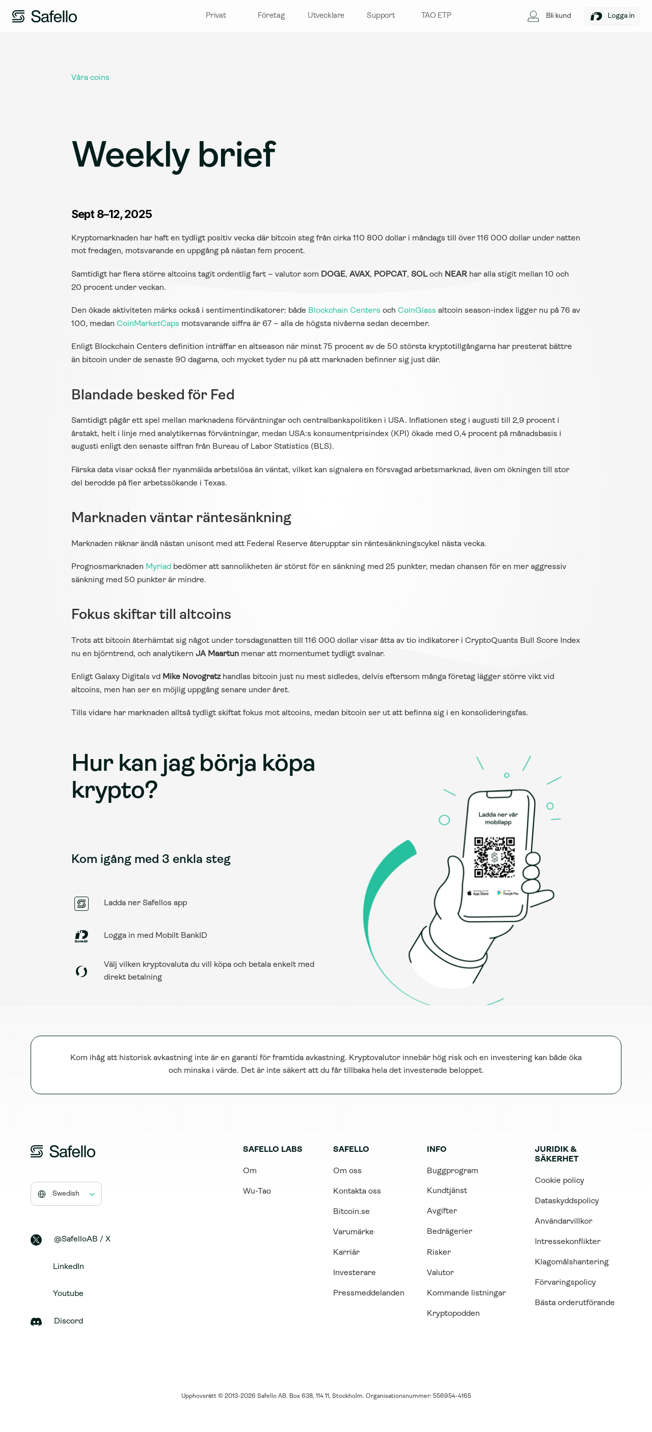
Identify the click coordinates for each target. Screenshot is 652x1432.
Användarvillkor (563, 1222)
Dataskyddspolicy (567, 1201)
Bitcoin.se (351, 1212)
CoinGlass (417, 311)
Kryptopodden (453, 1314)
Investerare (354, 1273)
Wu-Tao (257, 1191)
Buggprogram (452, 1171)
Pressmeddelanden (368, 1293)
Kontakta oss (357, 1191)
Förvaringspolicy (565, 1283)
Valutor (440, 1273)
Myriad (158, 567)
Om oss (347, 1171)
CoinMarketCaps (148, 324)
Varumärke (353, 1232)
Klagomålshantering (572, 1262)
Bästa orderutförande (575, 1303)
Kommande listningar (466, 1293)
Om (250, 1171)
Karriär (346, 1253)
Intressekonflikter (568, 1242)
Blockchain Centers (344, 311)
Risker (439, 1253)
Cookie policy (559, 1181)
